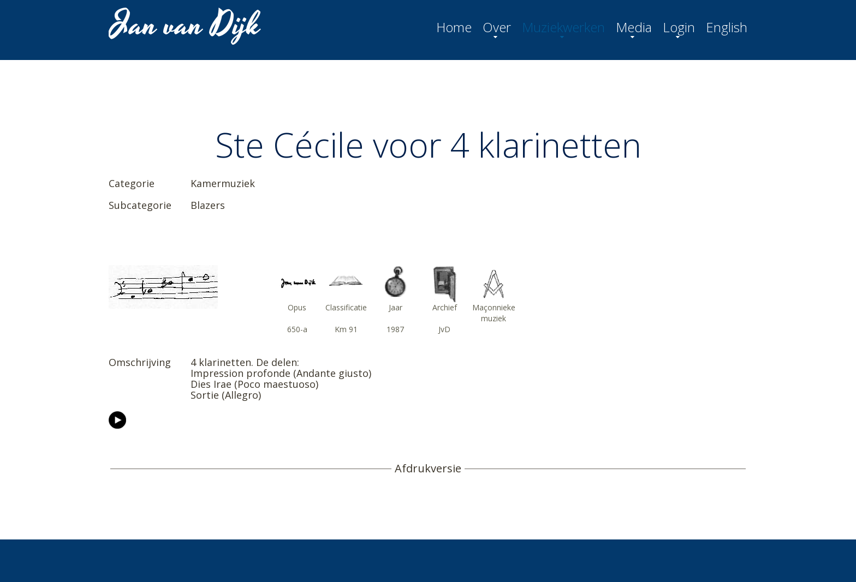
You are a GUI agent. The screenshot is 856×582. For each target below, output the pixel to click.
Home (454, 27)
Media (634, 27)
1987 (395, 329)
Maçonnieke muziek (493, 312)
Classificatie (346, 307)
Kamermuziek (223, 183)
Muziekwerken (563, 27)
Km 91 (346, 329)
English (726, 27)
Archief (444, 307)
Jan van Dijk (186, 25)
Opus (297, 307)
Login (679, 27)
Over (497, 27)
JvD (444, 329)
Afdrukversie (428, 468)
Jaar (395, 307)
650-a (297, 329)
